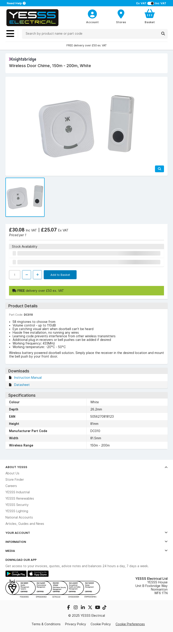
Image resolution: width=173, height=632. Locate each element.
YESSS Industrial (17, 492)
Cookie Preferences (130, 624)
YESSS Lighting (16, 511)
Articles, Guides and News (24, 524)
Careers (11, 486)
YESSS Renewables (19, 498)
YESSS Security (17, 505)
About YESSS (86, 467)
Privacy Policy (75, 624)
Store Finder (14, 479)
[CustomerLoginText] (92, 13)
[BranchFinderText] (121, 16)
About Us (12, 473)
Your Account (86, 533)
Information (86, 542)
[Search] (163, 33)
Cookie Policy (101, 624)
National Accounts (19, 517)
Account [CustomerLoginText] (92, 22)
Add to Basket (60, 274)
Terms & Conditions (46, 624)
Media (86, 551)
